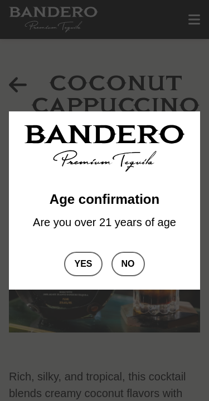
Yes (83, 263)
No (128, 263)
